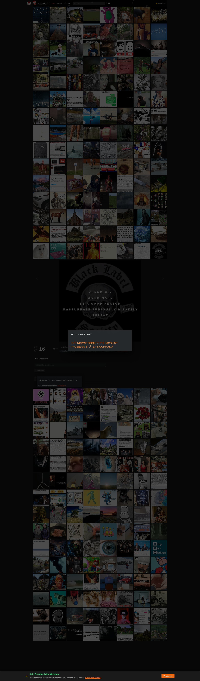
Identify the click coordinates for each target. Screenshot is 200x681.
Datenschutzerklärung (93, 678)
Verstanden (168, 676)
